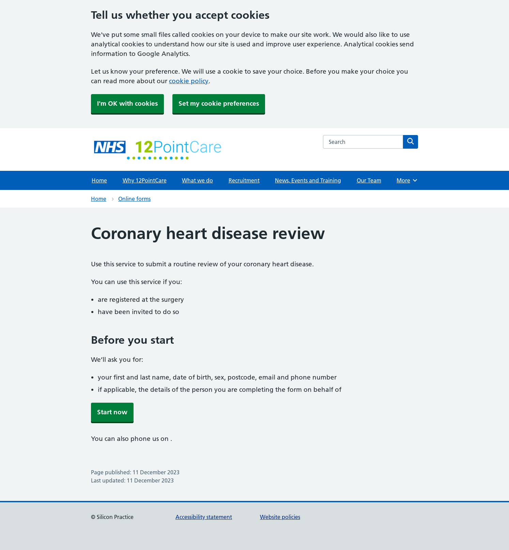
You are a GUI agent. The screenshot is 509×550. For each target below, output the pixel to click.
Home (99, 180)
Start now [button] (112, 412)
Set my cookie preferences (219, 103)
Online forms (134, 198)
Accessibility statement (203, 517)
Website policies (280, 517)
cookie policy (189, 81)
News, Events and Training (308, 180)
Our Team (369, 180)
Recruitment (244, 180)
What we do (197, 180)
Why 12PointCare (145, 180)
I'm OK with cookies (127, 103)
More (407, 180)
